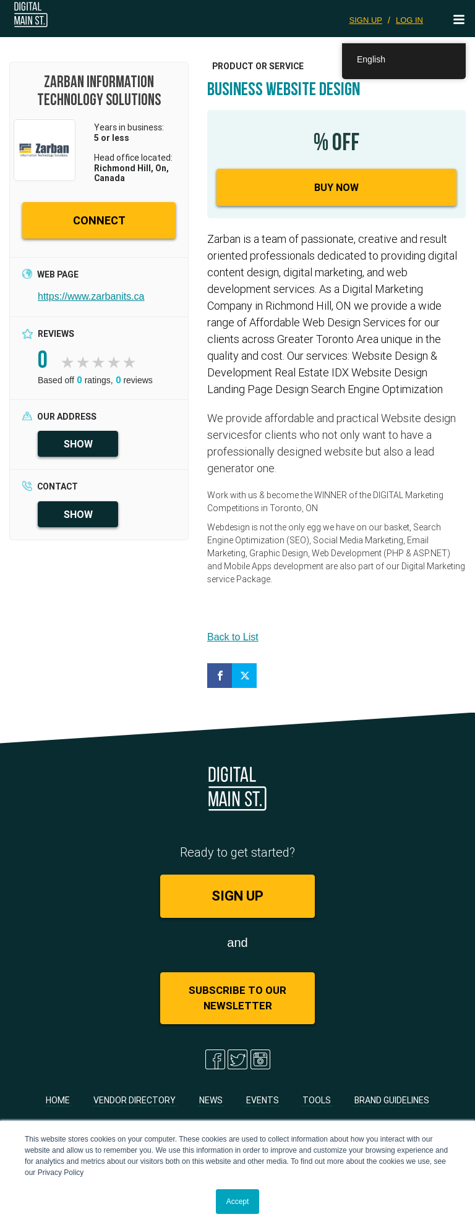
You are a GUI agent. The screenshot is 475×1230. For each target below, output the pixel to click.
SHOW (78, 444)
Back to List (233, 637)
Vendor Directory (134, 1100)
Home (58, 1100)
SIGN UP (365, 20)
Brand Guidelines (391, 1100)
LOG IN (409, 20)
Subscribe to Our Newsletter (237, 997)
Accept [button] (237, 1201)
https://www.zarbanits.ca (91, 296)
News (211, 1100)
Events (262, 1100)
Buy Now (336, 187)
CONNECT (99, 220)
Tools (316, 1100)
